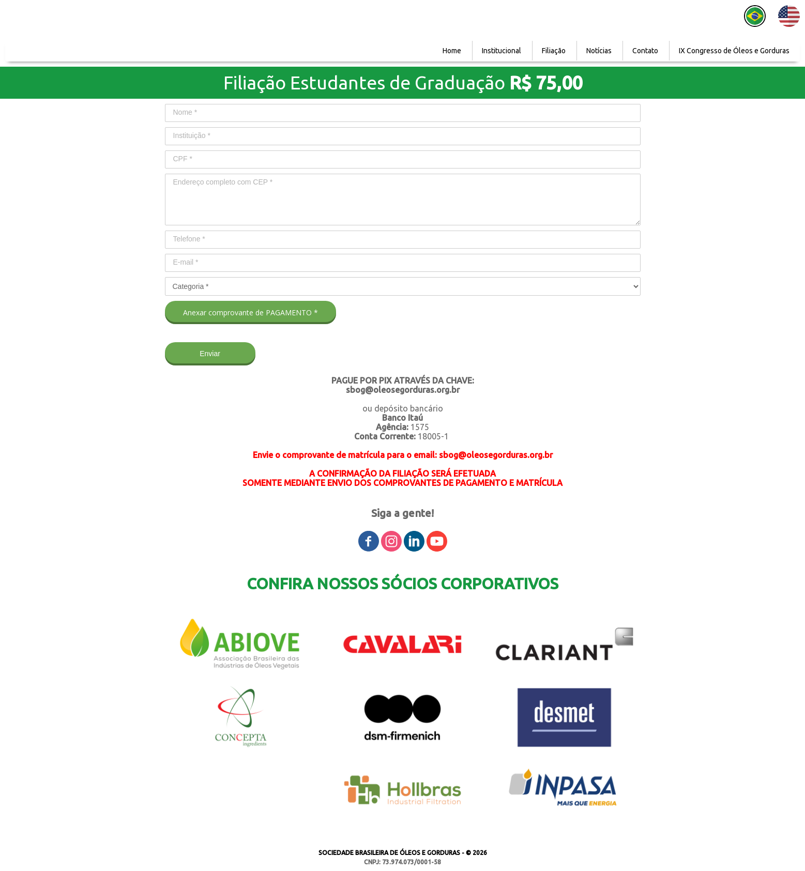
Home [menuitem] (452, 51)
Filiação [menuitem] (554, 51)
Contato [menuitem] (645, 51)
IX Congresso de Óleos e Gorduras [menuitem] (734, 51)
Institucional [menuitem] (501, 51)
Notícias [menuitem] (599, 51)
